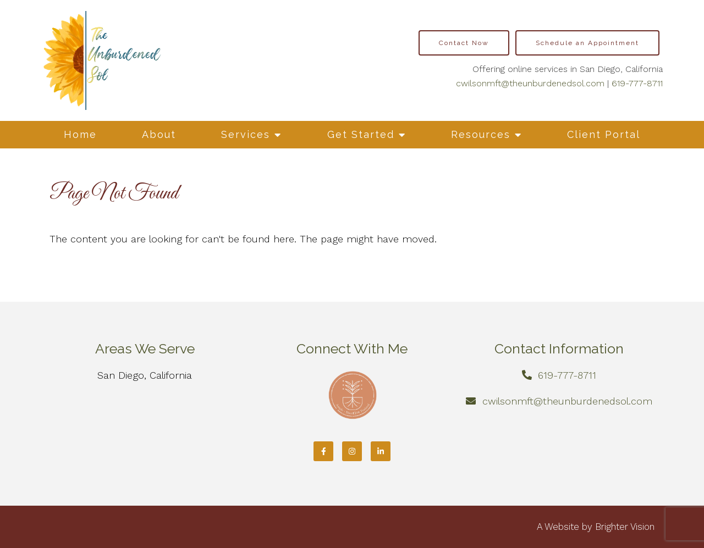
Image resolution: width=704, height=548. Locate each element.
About (159, 134)
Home (80, 134)
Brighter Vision (624, 526)
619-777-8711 (637, 83)
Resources (480, 134)
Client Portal (603, 134)
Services (245, 134)
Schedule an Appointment (587, 43)
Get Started (360, 134)
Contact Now (464, 43)
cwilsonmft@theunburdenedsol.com (530, 83)
